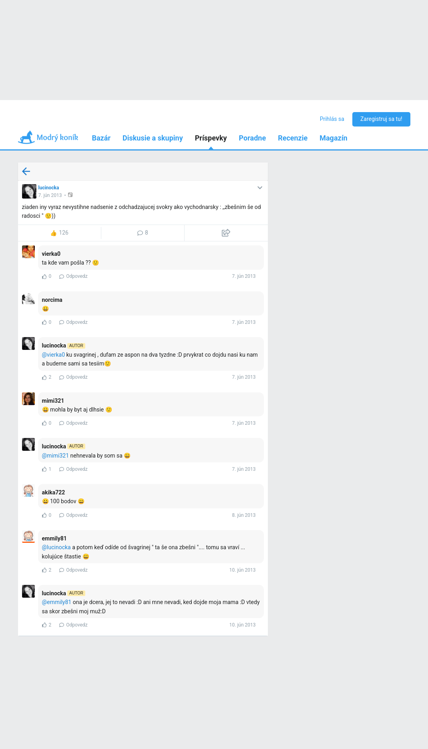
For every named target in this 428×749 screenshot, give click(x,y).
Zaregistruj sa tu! (381, 119)
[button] (71, 194)
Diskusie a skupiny (153, 138)
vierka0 (56, 354)
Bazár (101, 138)
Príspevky (211, 138)
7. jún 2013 (50, 195)
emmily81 (59, 602)
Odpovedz (73, 276)
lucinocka (48, 188)
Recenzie (292, 138)
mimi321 (58, 455)
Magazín (333, 138)
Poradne (252, 138)
